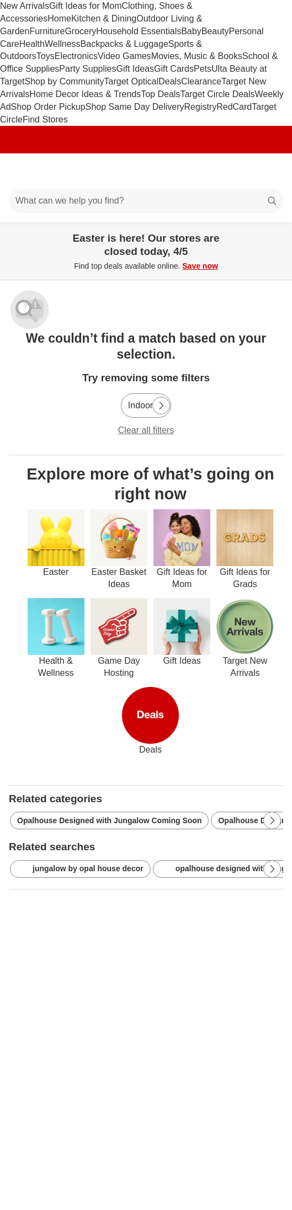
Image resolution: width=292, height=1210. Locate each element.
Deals (169, 81)
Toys (45, 56)
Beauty (215, 31)
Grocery (80, 31)
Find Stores (45, 119)
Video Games (124, 56)
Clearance (201, 81)
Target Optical (131, 81)
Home (59, 18)
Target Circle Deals (217, 94)
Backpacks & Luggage (124, 44)
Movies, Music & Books (196, 56)
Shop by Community (64, 81)
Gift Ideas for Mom (85, 5)
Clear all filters (146, 430)
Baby (191, 31)
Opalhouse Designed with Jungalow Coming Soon (109, 820)
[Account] (240, 171)
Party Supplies (87, 68)
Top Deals (160, 94)
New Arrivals (24, 5)
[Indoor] (146, 405)
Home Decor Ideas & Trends (85, 94)
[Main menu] (23, 171)
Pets (202, 68)
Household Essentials (138, 31)
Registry (200, 106)
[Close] (277, 235)
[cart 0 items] (269, 171)
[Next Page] (161, 405)
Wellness (63, 44)
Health (32, 44)
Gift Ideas (135, 68)
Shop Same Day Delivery (135, 106)
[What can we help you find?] (146, 201)
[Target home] (146, 171)
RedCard (234, 106)
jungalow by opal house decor (80, 869)
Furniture (47, 31)
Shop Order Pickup (48, 106)
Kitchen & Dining (103, 18)
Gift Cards (174, 68)
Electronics (76, 56)
